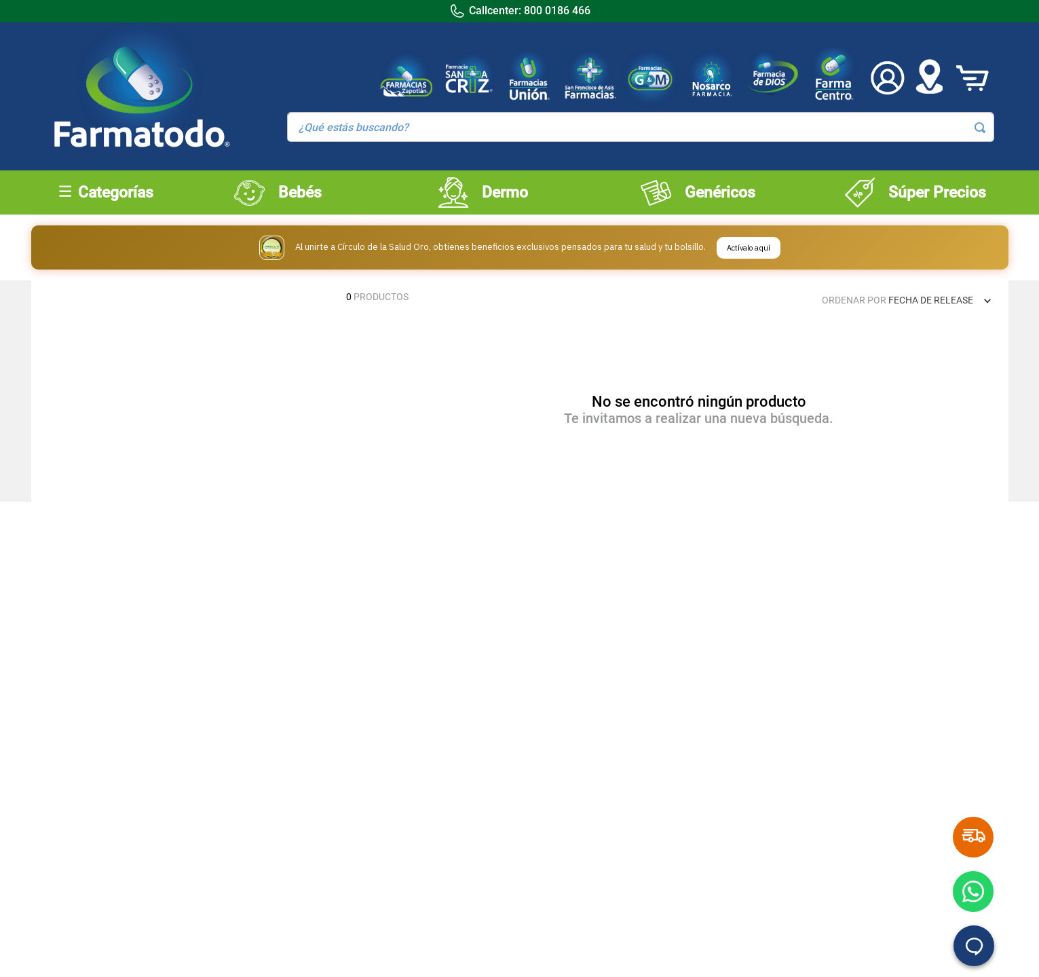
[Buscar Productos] (980, 128)
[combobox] (640, 127)
